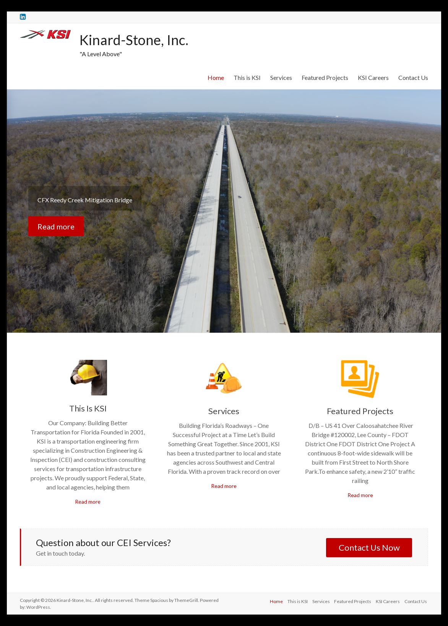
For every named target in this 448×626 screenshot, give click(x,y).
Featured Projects (325, 77)
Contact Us (413, 77)
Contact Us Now (369, 547)
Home (216, 77)
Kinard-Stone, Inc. (134, 39)
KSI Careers (373, 77)
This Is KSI (88, 408)
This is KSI (247, 77)
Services (281, 77)
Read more (56, 226)
